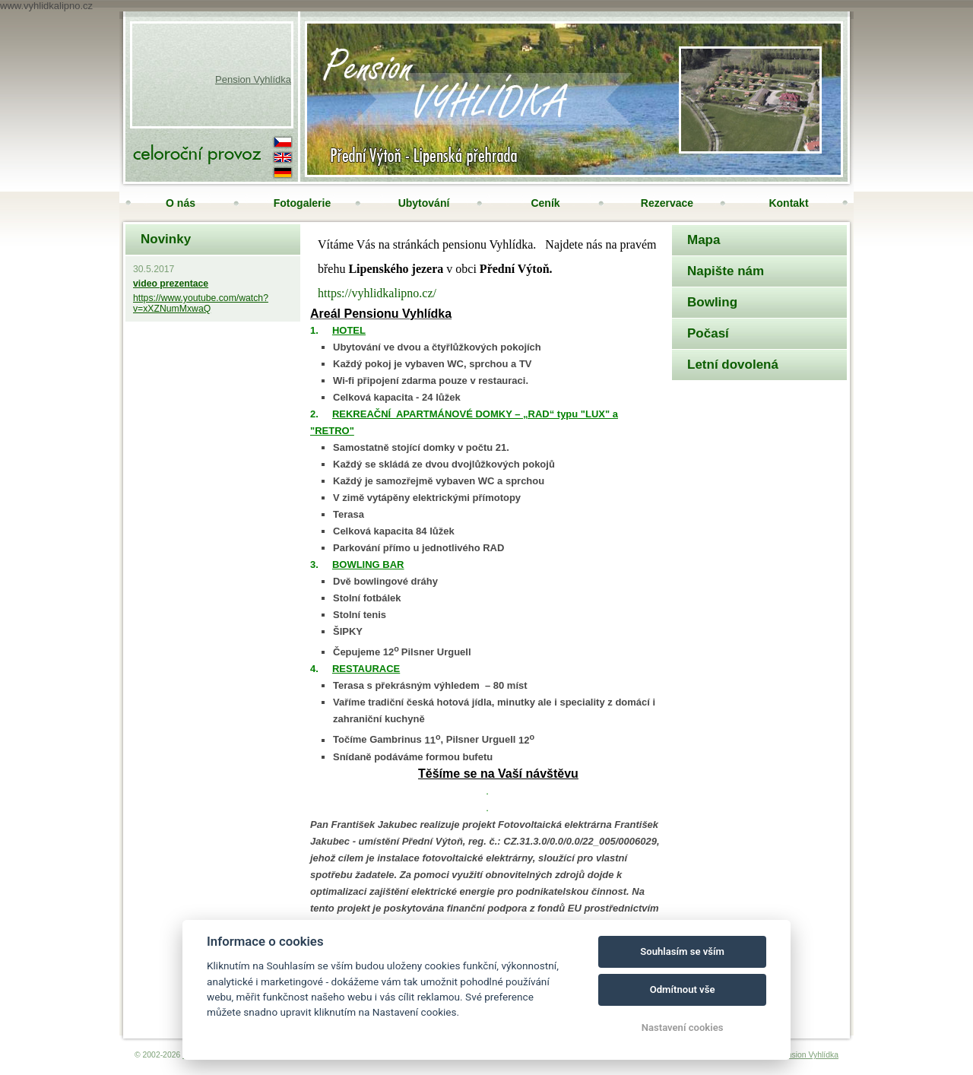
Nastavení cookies (683, 1027)
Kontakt (788, 203)
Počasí (708, 333)
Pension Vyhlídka (253, 79)
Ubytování (424, 203)
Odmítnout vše (682, 989)
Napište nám (725, 271)
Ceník (545, 203)
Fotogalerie (302, 203)
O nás (180, 203)
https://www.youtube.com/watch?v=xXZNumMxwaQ (200, 303)
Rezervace (667, 203)
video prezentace (170, 283)
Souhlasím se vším (682, 951)
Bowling (712, 302)
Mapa (703, 240)
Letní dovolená (732, 364)
